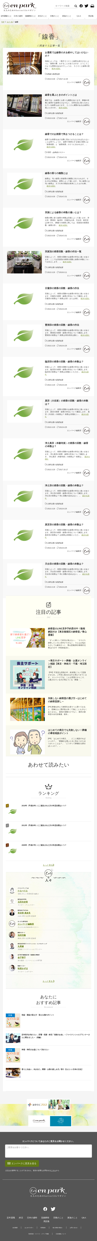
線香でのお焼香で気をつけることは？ (64, 134)
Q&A (84, 1200)
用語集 (91, 16)
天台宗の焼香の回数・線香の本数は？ (64, 564)
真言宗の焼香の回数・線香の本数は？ (64, 525)
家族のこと (66, 16)
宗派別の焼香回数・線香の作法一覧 (63, 252)
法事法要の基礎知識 (55, 113)
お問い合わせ (73, 1210)
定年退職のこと (6, 16)
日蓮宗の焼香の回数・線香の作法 (62, 288)
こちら (53, 1153)
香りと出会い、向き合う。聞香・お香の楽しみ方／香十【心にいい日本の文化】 (52, 1070)
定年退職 (11, 1200)
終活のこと (42, 16)
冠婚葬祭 (45, 1200)
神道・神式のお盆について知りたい (35, 1050)
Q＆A (79, 16)
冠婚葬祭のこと (30, 16)
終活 (21, 1200)
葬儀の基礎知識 (53, 74)
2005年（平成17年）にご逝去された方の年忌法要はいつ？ (44, 845)
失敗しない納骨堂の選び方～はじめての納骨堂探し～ (67, 700)
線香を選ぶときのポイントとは (61, 95)
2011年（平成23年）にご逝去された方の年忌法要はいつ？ (44, 826)
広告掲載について (61, 1216)
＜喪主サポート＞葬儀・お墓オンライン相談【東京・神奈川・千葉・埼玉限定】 (67, 664)
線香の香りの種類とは (56, 173)
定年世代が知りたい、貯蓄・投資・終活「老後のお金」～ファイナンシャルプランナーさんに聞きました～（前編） (56, 1036)
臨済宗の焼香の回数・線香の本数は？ (64, 362)
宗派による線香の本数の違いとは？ (63, 212)
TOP (2, 22)
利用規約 (43, 1210)
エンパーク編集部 (74, 82)
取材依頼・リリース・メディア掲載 (39, 1216)
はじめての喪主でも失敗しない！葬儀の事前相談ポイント (67, 732)
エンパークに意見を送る (22, 1146)
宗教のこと (54, 16)
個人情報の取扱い (58, 1210)
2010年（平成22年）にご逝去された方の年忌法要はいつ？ (44, 806)
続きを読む (56, 69)
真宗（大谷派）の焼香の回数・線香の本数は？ (66, 403)
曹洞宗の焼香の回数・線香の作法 (62, 325)
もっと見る (48, 865)
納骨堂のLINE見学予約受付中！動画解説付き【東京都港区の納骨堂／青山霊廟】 (67, 632)
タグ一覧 (10, 22)
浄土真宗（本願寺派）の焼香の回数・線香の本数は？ (66, 445)
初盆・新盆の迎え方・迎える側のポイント (38, 1015)
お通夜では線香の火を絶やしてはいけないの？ (66, 54)
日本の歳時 (18, 16)
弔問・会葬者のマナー (56, 153)
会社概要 (15, 1210)
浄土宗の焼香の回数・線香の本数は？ (64, 485)
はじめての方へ (29, 1210)
